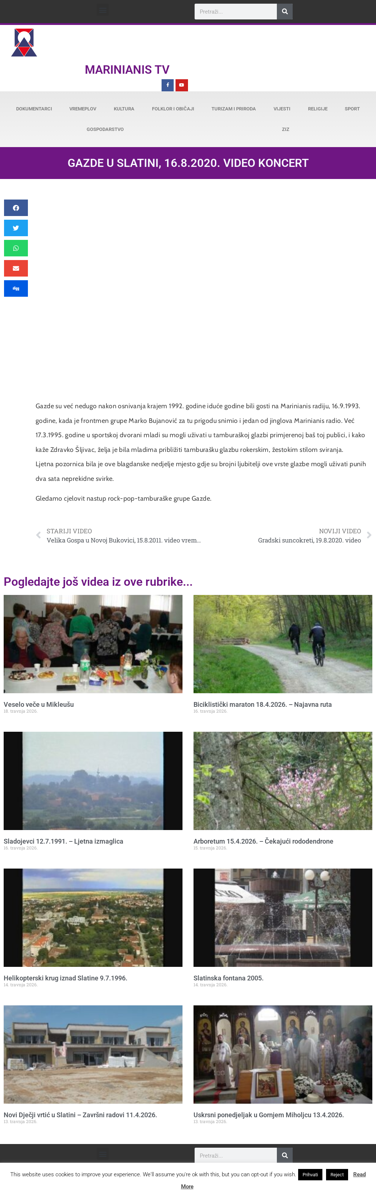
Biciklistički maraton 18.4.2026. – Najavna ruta (263, 704)
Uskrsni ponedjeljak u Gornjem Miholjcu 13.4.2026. (269, 1115)
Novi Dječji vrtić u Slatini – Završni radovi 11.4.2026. (80, 1115)
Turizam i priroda (234, 109)
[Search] (285, 11)
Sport (352, 109)
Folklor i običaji (173, 109)
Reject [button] (337, 1174)
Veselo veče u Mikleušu (39, 704)
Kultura (124, 109)
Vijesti (282, 109)
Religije (318, 109)
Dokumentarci (34, 109)
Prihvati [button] (310, 1174)
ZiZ (285, 129)
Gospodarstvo (105, 129)
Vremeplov (82, 109)
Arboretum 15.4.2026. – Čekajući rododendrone (263, 841)
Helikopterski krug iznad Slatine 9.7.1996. (65, 978)
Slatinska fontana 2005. (229, 978)
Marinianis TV (127, 70)
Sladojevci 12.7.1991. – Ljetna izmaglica (63, 841)
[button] (103, 10)
